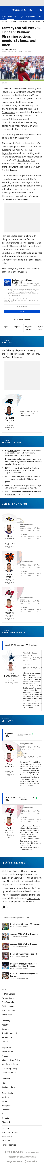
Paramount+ (7, 1037)
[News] (10, 16)
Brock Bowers (23, 160)
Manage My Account (10, 1132)
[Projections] (30, 16)
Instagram (6, 1106)
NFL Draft (13, 22)
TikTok (4, 1101)
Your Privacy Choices (10, 1064)
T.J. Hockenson (17, 485)
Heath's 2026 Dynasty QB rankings (25, 924)
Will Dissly (13, 119)
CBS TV (5, 1041)
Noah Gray (12, 450)
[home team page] (9, 401)
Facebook (6, 1110)
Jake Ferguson (10, 179)
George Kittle (33, 163)
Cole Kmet (9, 575)
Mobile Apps (7, 1015)
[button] (40, 16)
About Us (6, 1025)
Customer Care (8, 1087)
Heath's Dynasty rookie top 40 (23, 954)
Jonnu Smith (15, 102)
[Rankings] (19, 16)
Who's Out (6, 327)
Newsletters (7, 1137)
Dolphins (35, 468)
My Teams (6, 1141)
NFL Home (5, 22)
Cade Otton (8, 611)
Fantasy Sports (8, 998)
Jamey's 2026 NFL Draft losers (23, 944)
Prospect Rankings (34, 22)
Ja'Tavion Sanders (9, 419)
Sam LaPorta (13, 459)
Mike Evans (11, 494)
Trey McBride (9, 765)
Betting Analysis (8, 1006)
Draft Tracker (23, 22)
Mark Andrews (9, 537)
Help (4, 1083)
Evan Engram (8, 185)
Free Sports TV (8, 1002)
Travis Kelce (15, 163)
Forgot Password (9, 1145)
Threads (5, 1118)
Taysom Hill (31, 182)
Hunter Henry (15, 477)
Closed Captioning (9, 1068)
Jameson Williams (34, 461)
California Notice (9, 1072)
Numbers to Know (17, 327)
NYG (26, 657)
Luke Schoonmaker (11, 674)
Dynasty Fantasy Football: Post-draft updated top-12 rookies (24, 965)
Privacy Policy (7, 1056)
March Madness (8, 1010)
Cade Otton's (16, 492)
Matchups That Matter (28, 328)
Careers (5, 1029)
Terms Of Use (7, 1052)
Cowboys (22, 192)
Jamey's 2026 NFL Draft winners (24, 934)
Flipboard (6, 1122)
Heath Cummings (10, 49)
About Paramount (9, 1033)
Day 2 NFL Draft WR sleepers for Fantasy (24, 975)
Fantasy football (29, 871)
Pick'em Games (8, 994)
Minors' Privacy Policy (11, 1060)
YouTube (5, 1097)
